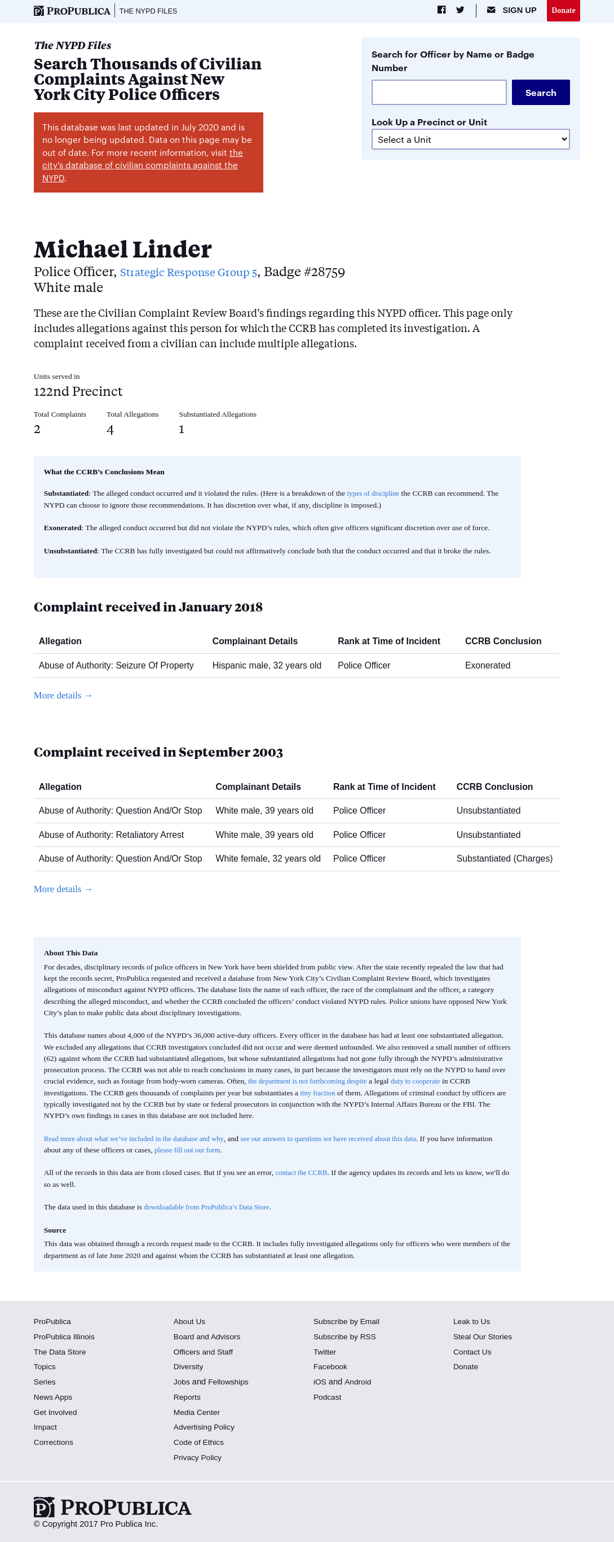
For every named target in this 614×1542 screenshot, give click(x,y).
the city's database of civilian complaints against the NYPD (142, 166)
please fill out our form (227, 1151)
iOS (320, 1382)
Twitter (325, 1352)
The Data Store (62, 1352)
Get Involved (57, 1413)
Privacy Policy (199, 1458)
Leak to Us (473, 1322)
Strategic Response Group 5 (202, 272)
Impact (46, 1427)
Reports (188, 1398)
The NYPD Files (151, 11)
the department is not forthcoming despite (311, 1082)
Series (45, 1382)
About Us (190, 1322)
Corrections (55, 1443)
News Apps (54, 1398)
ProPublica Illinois (66, 1337)
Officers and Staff (205, 1352)
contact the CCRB (303, 1173)
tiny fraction (318, 1094)
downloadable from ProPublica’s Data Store (211, 1208)
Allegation (64, 642)
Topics (45, 1367)
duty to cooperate (425, 1082)
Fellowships (230, 1382)
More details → (66, 696)
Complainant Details (259, 642)
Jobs (182, 1382)
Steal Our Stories (484, 1337)
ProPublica (54, 1322)
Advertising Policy (206, 1427)
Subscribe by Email (348, 1322)
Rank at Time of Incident (393, 642)
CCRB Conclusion (507, 642)
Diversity (189, 1367)
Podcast (328, 1398)
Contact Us (473, 1352)
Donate (563, 10)
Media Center (198, 1413)
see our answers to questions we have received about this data (346, 1139)
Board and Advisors (209, 1337)
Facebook (331, 1367)
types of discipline (375, 494)
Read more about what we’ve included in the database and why (140, 1139)
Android (359, 1382)
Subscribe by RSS (347, 1337)
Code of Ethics (200, 1443)
